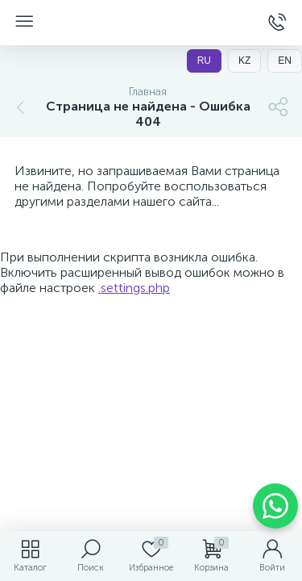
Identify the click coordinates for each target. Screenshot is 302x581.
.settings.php (134, 287)
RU (204, 60)
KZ (244, 60)
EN (285, 60)
